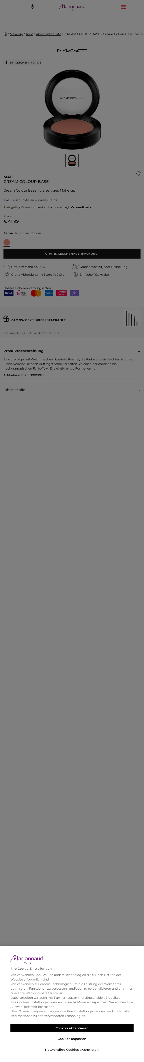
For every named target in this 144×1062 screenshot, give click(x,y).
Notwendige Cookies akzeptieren (72, 1050)
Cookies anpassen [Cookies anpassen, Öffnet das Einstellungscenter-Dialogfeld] (72, 1039)
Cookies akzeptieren (72, 1028)
